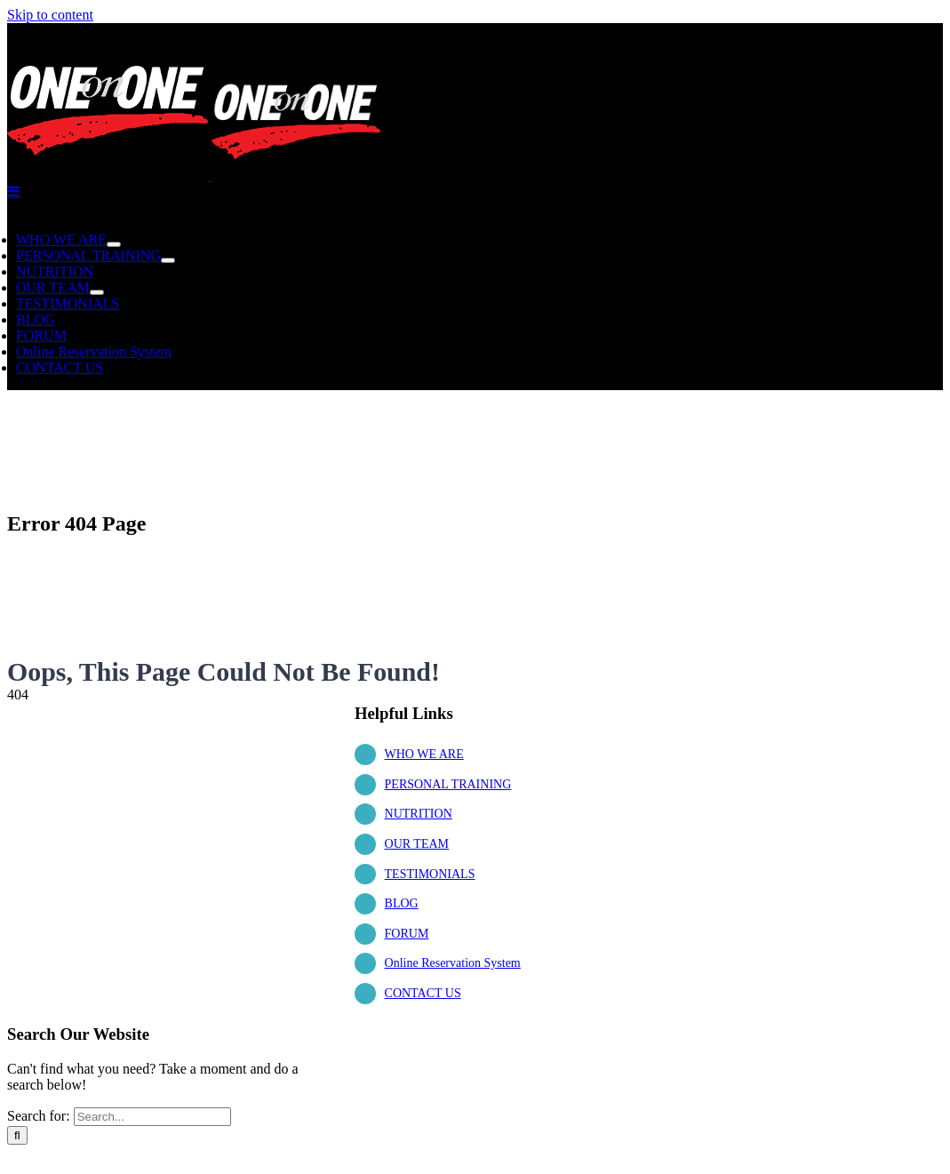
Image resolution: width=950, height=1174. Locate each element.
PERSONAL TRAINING (448, 784)
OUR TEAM (417, 844)
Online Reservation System (453, 963)
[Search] (17, 1135)
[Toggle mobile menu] (14, 191)
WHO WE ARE (424, 754)
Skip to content (50, 14)
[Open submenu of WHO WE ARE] (114, 244)
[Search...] (152, 1116)
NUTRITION (418, 813)
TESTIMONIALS (430, 874)
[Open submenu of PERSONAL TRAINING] (168, 260)
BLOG (402, 903)
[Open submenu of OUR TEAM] (97, 292)
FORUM (407, 933)
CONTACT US (423, 993)
